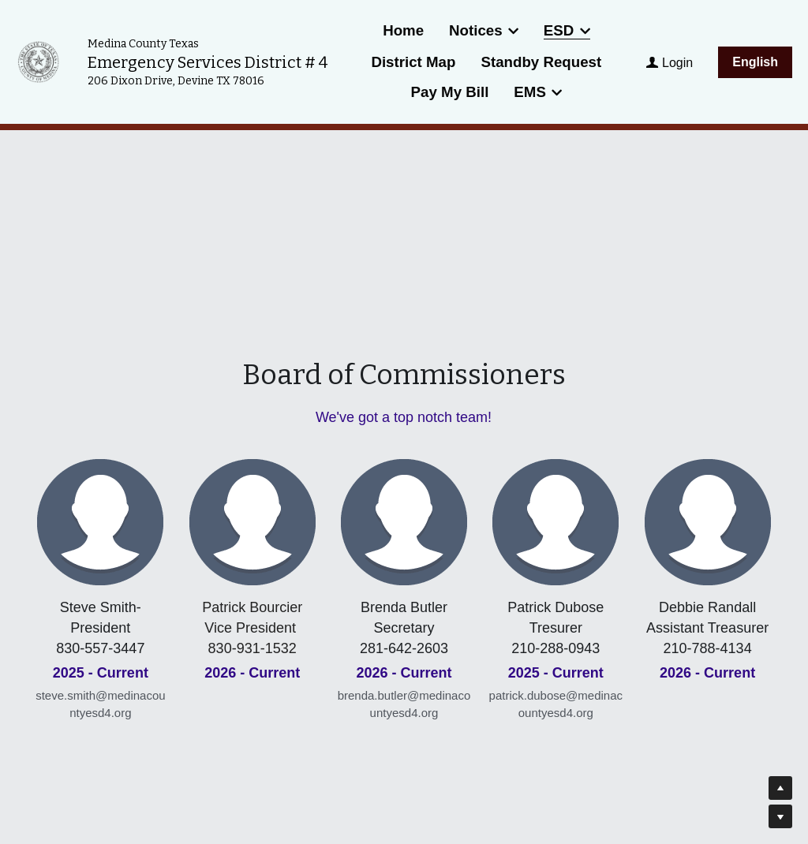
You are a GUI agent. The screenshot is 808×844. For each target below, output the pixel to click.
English (755, 62)
